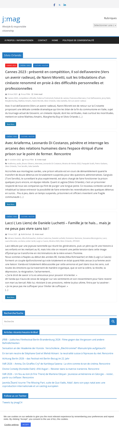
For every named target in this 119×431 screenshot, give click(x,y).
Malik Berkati (26, 234)
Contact (42, 40)
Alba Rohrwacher (29, 238)
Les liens (21, 241)
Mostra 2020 (54, 241)
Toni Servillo (22, 166)
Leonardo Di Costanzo (52, 163)
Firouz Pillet (25, 94)
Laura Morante (11, 241)
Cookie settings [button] (11, 425)
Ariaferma (11, 163)
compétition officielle (27, 98)
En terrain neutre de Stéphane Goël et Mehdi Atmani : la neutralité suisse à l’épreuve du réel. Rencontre (57, 353)
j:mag (11, 18)
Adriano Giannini (14, 238)
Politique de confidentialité (78, 40)
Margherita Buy (11, 101)
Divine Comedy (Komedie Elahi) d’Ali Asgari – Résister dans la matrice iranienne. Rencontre (50, 368)
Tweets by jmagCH (12, 402)
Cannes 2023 (11, 65)
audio (19, 163)
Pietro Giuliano (101, 163)
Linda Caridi (30, 241)
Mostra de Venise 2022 (71, 163)
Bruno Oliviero (28, 163)
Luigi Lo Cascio (42, 241)
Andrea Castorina (44, 238)
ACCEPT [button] (26, 424)
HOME (55, 40)
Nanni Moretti (37, 101)
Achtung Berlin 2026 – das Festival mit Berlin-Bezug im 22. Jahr (35, 358)
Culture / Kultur (41, 65)
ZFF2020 (76, 241)
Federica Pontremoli (45, 98)
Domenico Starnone (74, 238)
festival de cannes (61, 98)
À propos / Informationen (19, 40)
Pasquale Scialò (88, 163)
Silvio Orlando (50, 101)
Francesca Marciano (78, 98)
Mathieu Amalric (24, 101)
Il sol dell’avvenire (94, 98)
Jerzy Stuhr (106, 98)
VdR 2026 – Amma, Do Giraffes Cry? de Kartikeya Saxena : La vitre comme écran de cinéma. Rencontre (56, 363)
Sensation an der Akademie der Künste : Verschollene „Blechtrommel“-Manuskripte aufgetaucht (54, 348)
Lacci (105, 238)
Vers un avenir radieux (77, 101)
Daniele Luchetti (58, 238)
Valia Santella (62, 101)
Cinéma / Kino (25, 65)
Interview (38, 163)
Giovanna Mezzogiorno (92, 238)
